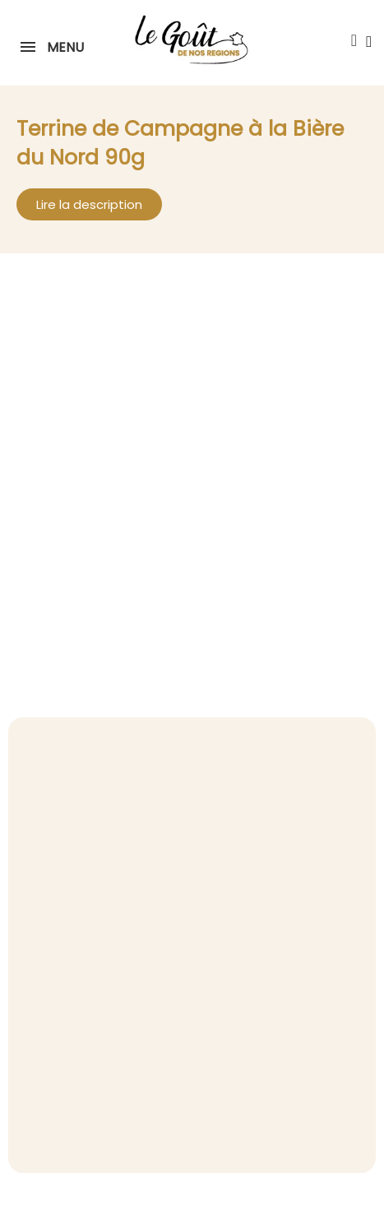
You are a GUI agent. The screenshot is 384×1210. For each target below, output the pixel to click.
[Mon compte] (369, 41)
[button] (353, 40)
